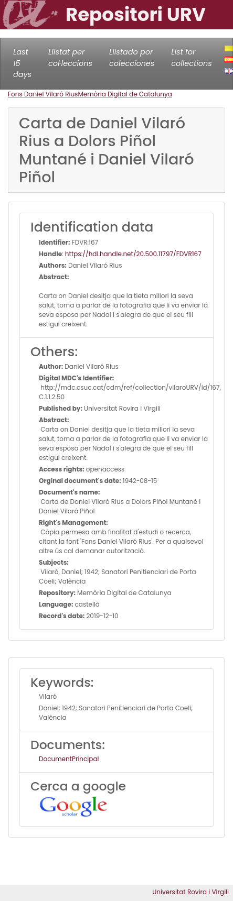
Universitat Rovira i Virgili (190, 891)
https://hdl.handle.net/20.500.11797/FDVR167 (133, 253)
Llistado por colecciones (131, 58)
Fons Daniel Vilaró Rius (43, 94)
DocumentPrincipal (69, 758)
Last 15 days (22, 63)
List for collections (191, 58)
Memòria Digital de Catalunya (125, 94)
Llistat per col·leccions (70, 58)
